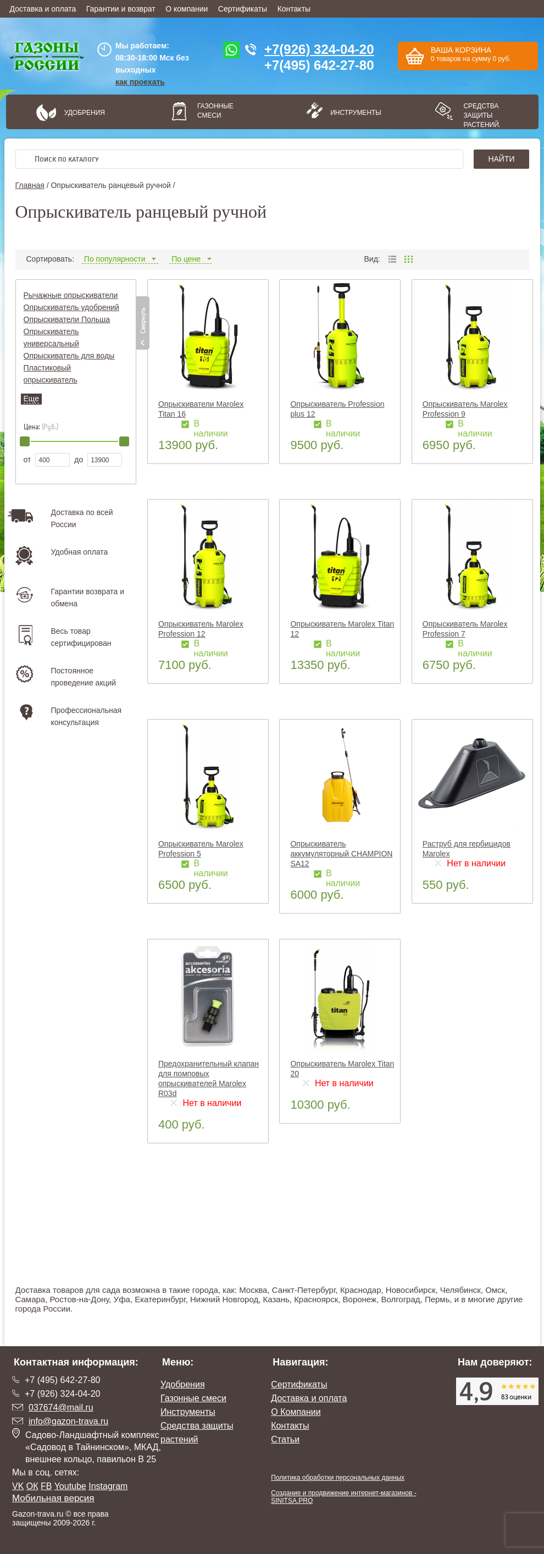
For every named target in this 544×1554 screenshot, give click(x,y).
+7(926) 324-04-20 (319, 49)
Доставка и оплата (43, 8)
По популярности (120, 259)
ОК (32, 1486)
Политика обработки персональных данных (337, 1477)
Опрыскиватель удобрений (71, 307)
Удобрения (84, 113)
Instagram (107, 1486)
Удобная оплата (79, 552)
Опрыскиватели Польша (67, 319)
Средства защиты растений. (482, 115)
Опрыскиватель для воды (69, 355)
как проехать (140, 82)
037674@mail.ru (61, 1407)
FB (46, 1486)
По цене (190, 259)
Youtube (70, 1486)
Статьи (285, 1439)
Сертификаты (242, 8)
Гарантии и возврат (121, 8)
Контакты (293, 8)
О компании (186, 8)
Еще (32, 398)
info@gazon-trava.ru (68, 1421)
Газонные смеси (215, 110)
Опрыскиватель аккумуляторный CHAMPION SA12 (341, 853)
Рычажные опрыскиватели (71, 295)
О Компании (295, 1412)
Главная (30, 185)
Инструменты (352, 113)
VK (18, 1486)
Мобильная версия (53, 1498)
